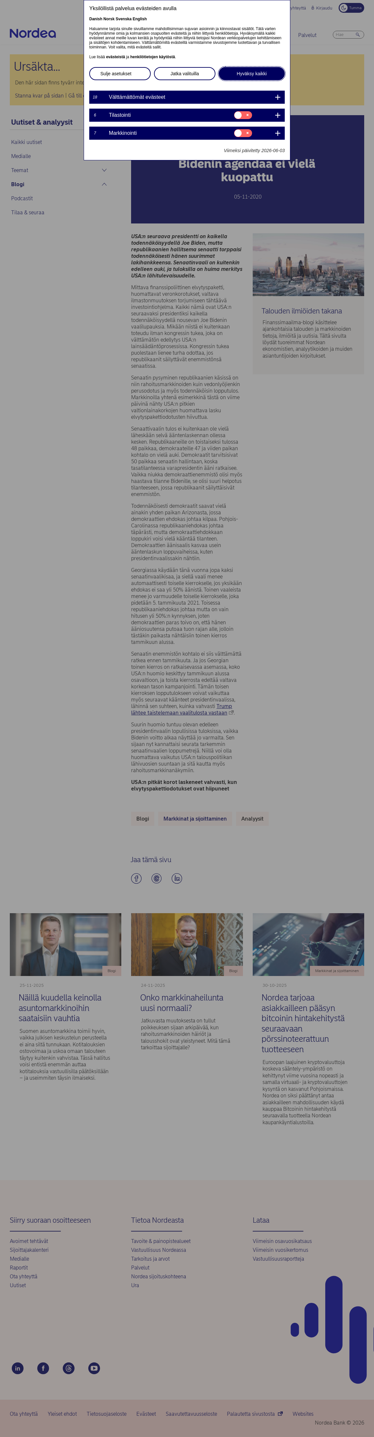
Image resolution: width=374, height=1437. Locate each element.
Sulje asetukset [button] (115, 73)
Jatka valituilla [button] (184, 73)
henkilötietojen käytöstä (152, 57)
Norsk (108, 19)
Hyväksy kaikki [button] (252, 73)
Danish (95, 19)
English (140, 19)
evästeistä (115, 57)
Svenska (124, 19)
